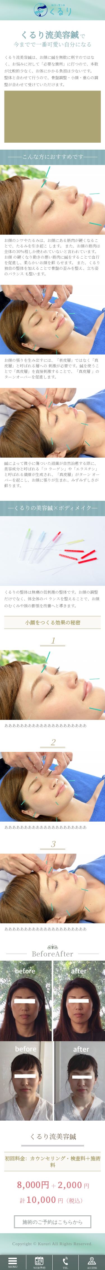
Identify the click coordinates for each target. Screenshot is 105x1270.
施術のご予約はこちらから (52, 1222)
